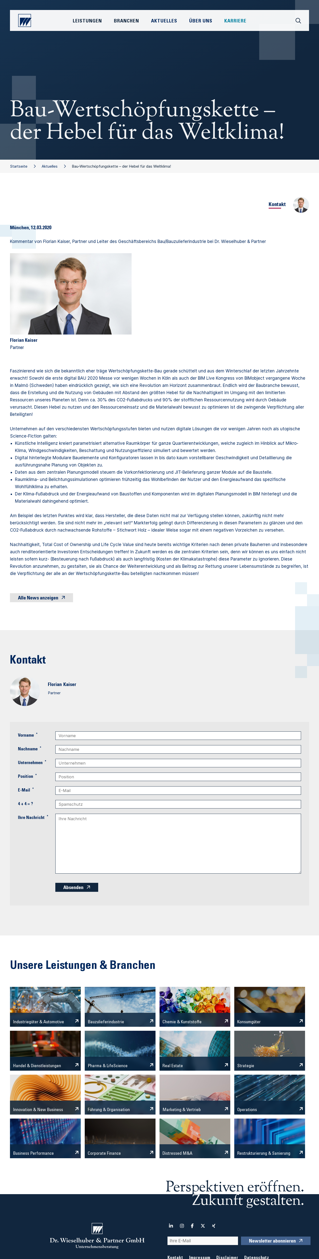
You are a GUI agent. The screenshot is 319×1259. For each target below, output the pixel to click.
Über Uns (200, 21)
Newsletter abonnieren (272, 1241)
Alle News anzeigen (38, 598)
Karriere (235, 21)
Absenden (73, 888)
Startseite (18, 166)
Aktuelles (50, 166)
